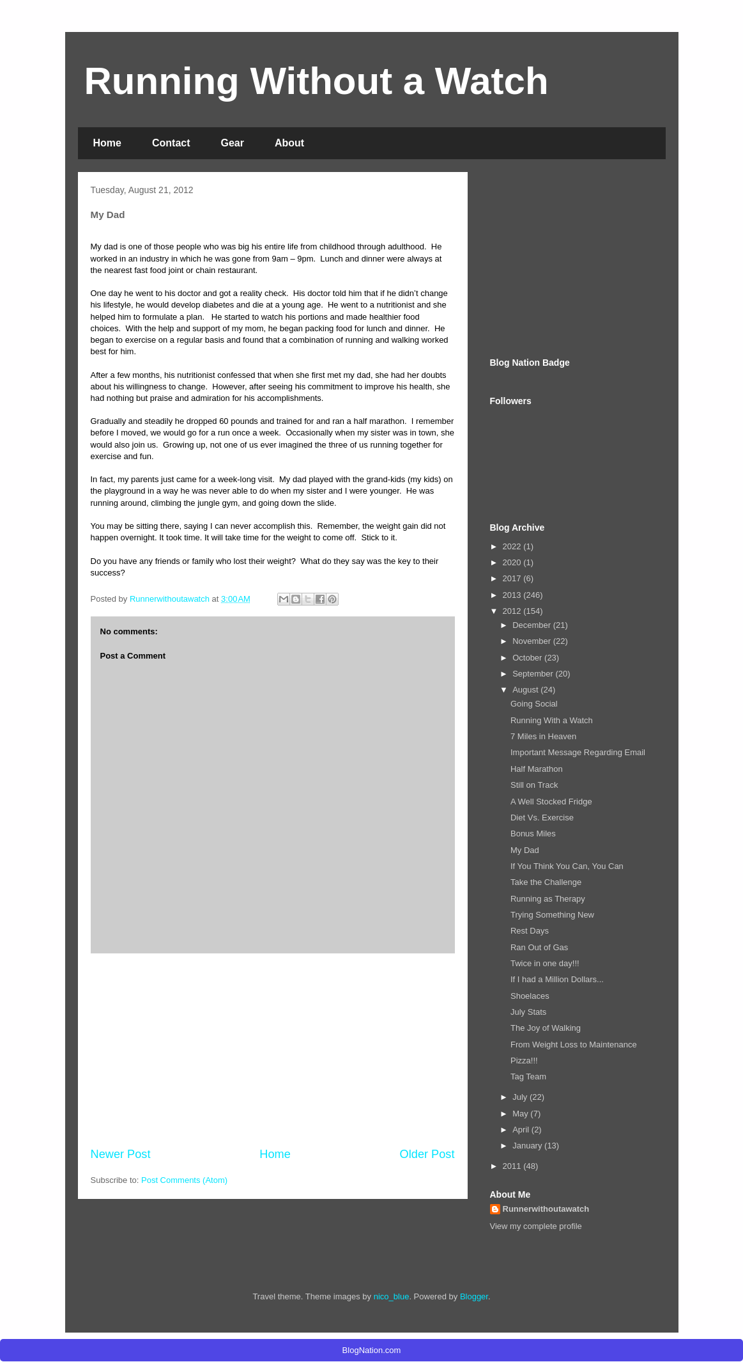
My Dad (524, 850)
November (532, 641)
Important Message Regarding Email (577, 752)
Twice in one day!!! (544, 963)
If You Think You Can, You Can (567, 866)
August (526, 689)
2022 (513, 546)
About (289, 142)
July (521, 1097)
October (528, 657)
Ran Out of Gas (539, 947)
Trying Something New (552, 915)
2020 (513, 562)
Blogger (474, 1296)
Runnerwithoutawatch (546, 1209)
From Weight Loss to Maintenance (573, 1044)
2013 (513, 595)
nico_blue (392, 1296)
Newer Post (121, 1154)
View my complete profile (536, 1226)
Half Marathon (536, 769)
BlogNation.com (371, 1350)
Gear (232, 142)
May (521, 1113)
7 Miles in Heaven (543, 736)
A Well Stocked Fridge (551, 801)
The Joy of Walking (545, 1028)
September (533, 673)
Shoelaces (529, 996)
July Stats (528, 1012)
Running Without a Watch (316, 80)
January (528, 1145)
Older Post (427, 1154)
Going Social (534, 703)
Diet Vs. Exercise (542, 817)
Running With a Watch (551, 720)
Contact (171, 142)
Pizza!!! (524, 1060)
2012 (513, 611)
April (522, 1129)
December (532, 625)
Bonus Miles (533, 833)
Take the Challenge (545, 882)
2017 (513, 578)
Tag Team (528, 1076)
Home (107, 142)
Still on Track (534, 785)
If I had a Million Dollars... (557, 979)
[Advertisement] (273, 1050)
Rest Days (529, 930)
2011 (513, 1166)
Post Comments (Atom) (184, 1180)
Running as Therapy (547, 899)
